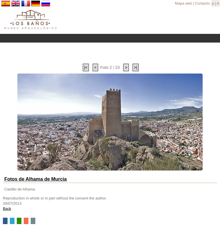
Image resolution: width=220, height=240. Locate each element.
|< (86, 67)
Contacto (202, 3)
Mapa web (183, 3)
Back (7, 208)
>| (136, 67)
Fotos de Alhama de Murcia (35, 179)
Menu (110, 38)
